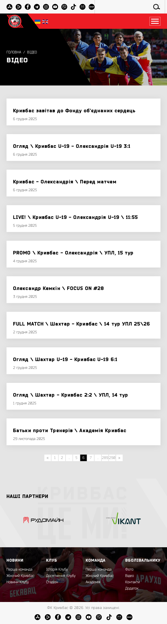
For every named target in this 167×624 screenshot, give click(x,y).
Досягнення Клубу (61, 576)
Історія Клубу (57, 569)
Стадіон (52, 582)
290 (112, 458)
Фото (129, 569)
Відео (32, 52)
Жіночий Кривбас (20, 576)
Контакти (132, 582)
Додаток (132, 588)
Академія (93, 582)
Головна (14, 52)
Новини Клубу (18, 582)
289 (105, 458)
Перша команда (19, 569)
